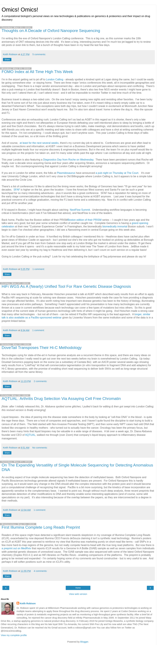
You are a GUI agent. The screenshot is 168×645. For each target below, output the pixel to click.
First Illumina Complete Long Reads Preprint (41, 527)
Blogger (84, 641)
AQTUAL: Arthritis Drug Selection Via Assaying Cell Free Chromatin (61, 398)
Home (78, 588)
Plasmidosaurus (66, 173)
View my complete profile (14, 635)
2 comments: (40, 381)
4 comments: (40, 571)
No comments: (39, 447)
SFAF (16, 189)
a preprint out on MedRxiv (16, 548)
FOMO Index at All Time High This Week (37, 71)
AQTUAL (30, 435)
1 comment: (39, 269)
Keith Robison (28, 603)
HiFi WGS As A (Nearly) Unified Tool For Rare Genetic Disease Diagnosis (66, 286)
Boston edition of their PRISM (84, 219)
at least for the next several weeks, (39, 143)
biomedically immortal (114, 226)
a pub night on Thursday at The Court (117, 173)
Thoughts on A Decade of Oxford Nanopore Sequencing (51, 30)
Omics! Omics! (20, 9)
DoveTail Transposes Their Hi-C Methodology (42, 347)
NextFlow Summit (79, 209)
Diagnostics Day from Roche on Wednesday (68, 159)
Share (7, 59)
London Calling (54, 79)
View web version (78, 594)
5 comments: (39, 54)
